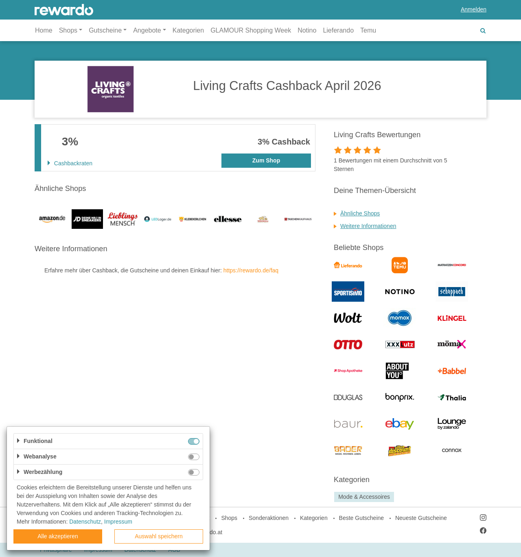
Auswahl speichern (159, 536)
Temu (368, 30)
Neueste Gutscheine (421, 518)
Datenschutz (85, 521)
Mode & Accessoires (364, 496)
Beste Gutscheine (361, 518)
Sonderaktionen (269, 518)
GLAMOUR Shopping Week (250, 30)
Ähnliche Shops (360, 213)
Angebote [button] (147, 30)
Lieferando (338, 30)
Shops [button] (68, 30)
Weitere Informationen (368, 226)
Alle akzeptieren (57, 536)
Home (44, 30)
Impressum (118, 521)
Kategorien (188, 30)
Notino (307, 30)
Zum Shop (266, 160)
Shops (229, 518)
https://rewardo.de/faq (250, 270)
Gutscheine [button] (105, 30)
